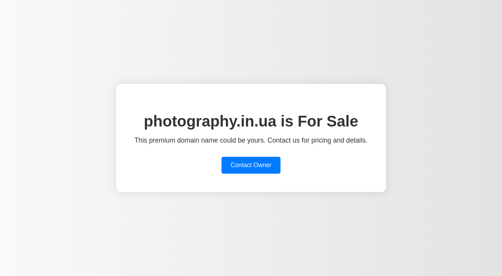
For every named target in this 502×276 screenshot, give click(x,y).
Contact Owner (251, 165)
